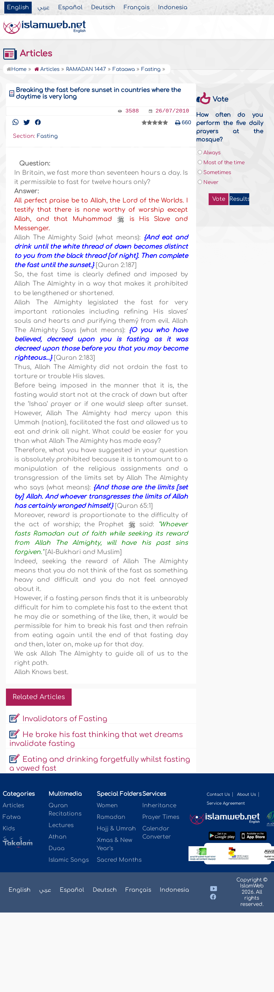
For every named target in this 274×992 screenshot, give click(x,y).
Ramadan (111, 817)
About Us (246, 794)
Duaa (57, 848)
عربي (44, 8)
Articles (27, 53)
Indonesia (173, 8)
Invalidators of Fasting (64, 719)
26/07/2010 (172, 111)
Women (107, 805)
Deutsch (103, 8)
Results (239, 199)
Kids (9, 828)
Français (137, 8)
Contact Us (218, 794)
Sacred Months (119, 860)
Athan (58, 837)
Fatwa (12, 817)
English (18, 8)
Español (70, 8)
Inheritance (159, 805)
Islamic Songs (69, 860)
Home (16, 69)
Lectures (61, 825)
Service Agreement (226, 803)
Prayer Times (160, 817)
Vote (218, 199)
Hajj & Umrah (116, 828)
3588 (132, 111)
